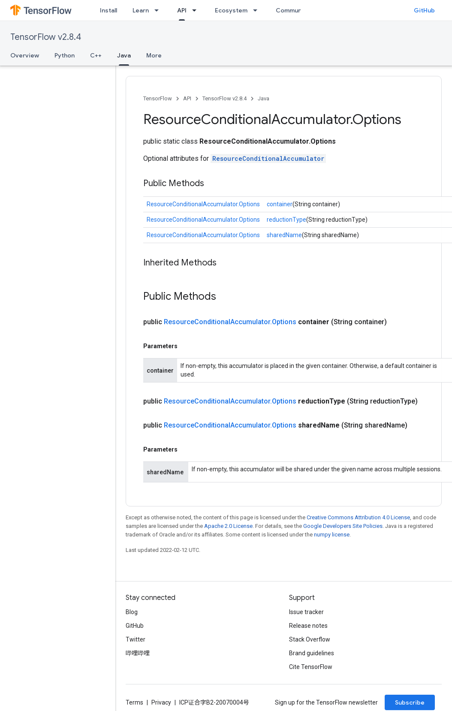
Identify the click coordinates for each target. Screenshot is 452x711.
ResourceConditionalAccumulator (268, 158)
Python (64, 55)
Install (108, 10)
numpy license (332, 534)
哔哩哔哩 (138, 653)
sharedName (284, 235)
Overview (24, 55)
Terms (134, 702)
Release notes (308, 625)
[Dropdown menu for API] (197, 10)
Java (263, 98)
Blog (132, 612)
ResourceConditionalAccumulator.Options (203, 204)
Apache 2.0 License (228, 526)
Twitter (135, 639)
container (279, 204)
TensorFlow (157, 98)
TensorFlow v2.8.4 (45, 37)
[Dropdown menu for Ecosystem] (257, 10)
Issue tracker (306, 612)
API (187, 98)
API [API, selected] (182, 10)
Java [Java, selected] (124, 55)
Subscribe (410, 702)
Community (292, 10)
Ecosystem (231, 10)
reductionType (286, 219)
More (154, 55)
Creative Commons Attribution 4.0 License (358, 517)
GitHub (424, 10)
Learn (141, 10)
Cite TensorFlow (310, 666)
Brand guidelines (311, 653)
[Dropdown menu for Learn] (159, 10)
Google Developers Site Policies (343, 526)
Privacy (161, 702)
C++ (96, 55)
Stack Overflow (309, 639)
